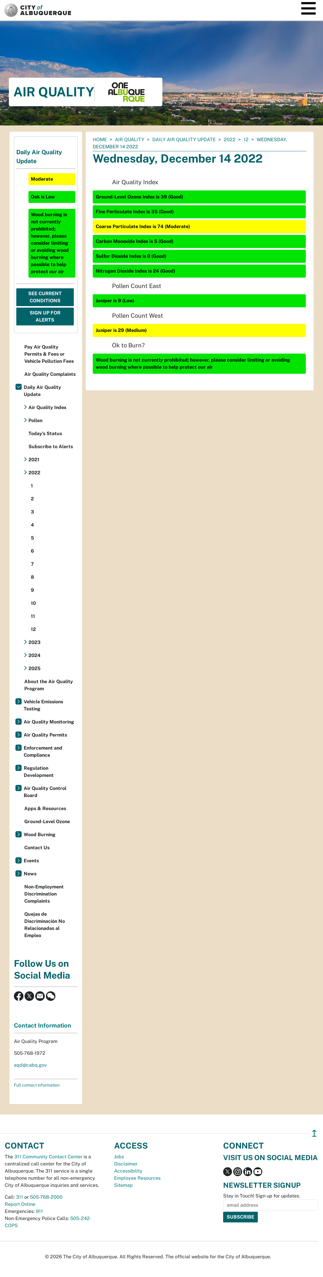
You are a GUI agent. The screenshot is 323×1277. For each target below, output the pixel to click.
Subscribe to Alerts (50, 446)
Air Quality (129, 139)
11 (33, 616)
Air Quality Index (47, 407)
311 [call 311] (19, 1197)
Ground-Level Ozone (47, 821)
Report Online (20, 1204)
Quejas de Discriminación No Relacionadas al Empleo (44, 924)
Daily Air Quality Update (184, 139)
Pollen (35, 420)
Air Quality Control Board (45, 791)
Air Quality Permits (45, 735)
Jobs (119, 1157)
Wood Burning (39, 834)
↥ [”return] (314, 1133)
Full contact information (37, 1085)
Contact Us (36, 847)
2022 (230, 139)
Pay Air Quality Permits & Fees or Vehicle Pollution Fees (49, 354)
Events (31, 860)
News (30, 874)
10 (33, 603)
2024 (34, 655)
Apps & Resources (45, 808)
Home (100, 139)
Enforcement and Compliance (43, 751)
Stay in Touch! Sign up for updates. (261, 1196)
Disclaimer (125, 1164)
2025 (34, 668)
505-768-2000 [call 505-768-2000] (46, 1197)
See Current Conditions (45, 297)
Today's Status (45, 433)
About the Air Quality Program (48, 685)
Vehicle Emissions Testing (43, 705)
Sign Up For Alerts (45, 316)
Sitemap (123, 1185)
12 (246, 139)
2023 (34, 642)
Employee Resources (137, 1178)
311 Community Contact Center (48, 1157)
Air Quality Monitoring (49, 722)
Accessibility (128, 1171)
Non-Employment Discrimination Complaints (44, 894)
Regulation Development (39, 771)
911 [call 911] (39, 1211)
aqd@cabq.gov (30, 1065)
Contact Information (42, 1025)
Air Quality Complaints (50, 374)
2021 (33, 459)
